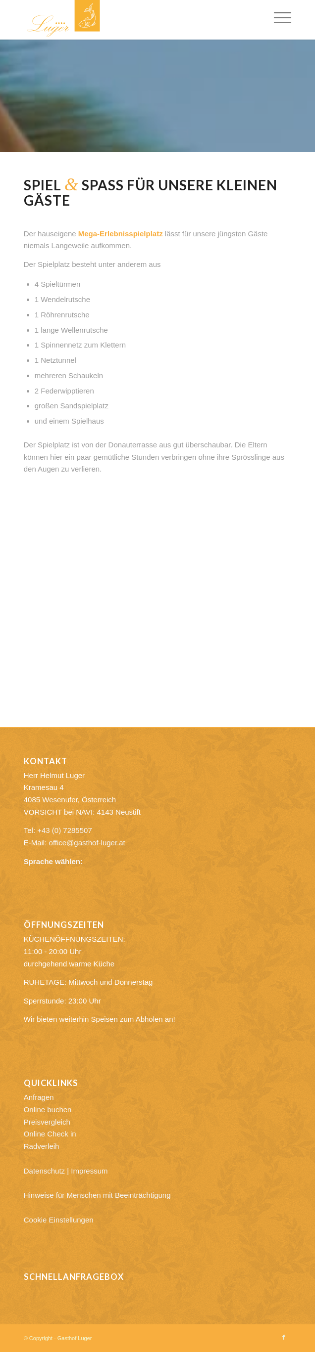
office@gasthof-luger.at (87, 842)
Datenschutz (44, 1171)
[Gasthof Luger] (131, 20)
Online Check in (50, 1134)
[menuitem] (277, 17)
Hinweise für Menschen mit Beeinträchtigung (97, 1195)
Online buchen (48, 1109)
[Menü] (277, 17)
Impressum (89, 1171)
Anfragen (39, 1097)
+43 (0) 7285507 (64, 830)
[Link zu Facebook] (283, 1337)
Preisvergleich (47, 1122)
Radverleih (41, 1146)
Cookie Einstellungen (59, 1220)
